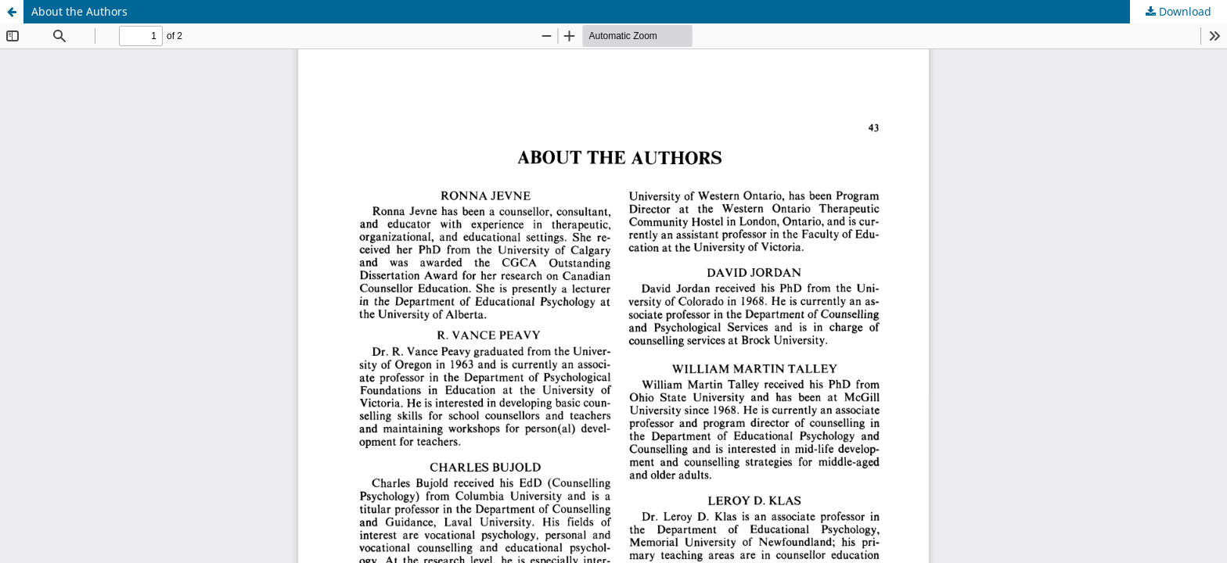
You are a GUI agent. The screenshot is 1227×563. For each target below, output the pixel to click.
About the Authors (79, 11)
